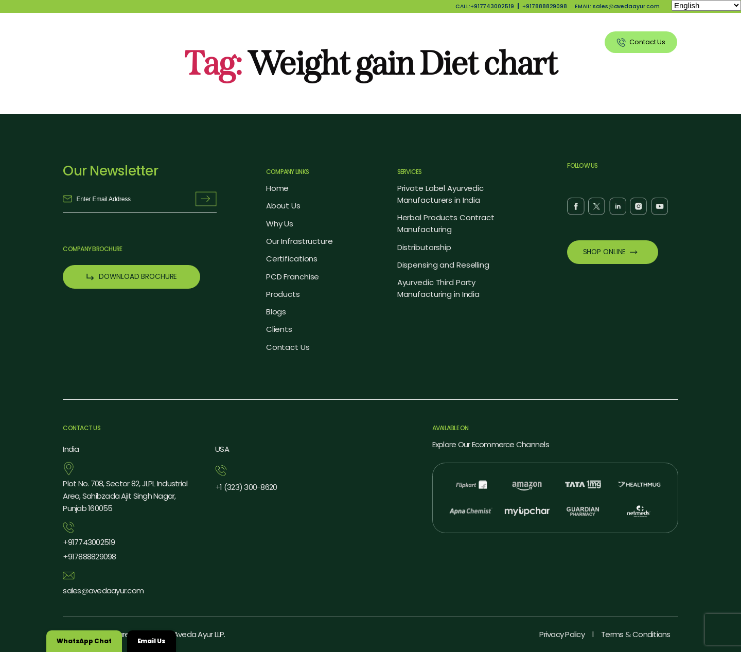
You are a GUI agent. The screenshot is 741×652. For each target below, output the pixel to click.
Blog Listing (521, 42)
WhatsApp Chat (84, 641)
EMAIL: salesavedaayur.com (617, 6)
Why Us (351, 42)
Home (277, 188)
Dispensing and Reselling (443, 264)
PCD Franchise (293, 276)
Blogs (276, 311)
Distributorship (424, 247)
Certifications (291, 258)
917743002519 (89, 542)
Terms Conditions (635, 634)
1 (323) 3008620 (246, 487)
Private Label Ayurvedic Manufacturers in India (440, 194)
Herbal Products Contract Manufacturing (446, 223)
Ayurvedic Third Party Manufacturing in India (438, 288)
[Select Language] (706, 5)
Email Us (151, 641)
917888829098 (544, 6)
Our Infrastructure (299, 241)
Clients (572, 42)
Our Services (459, 42)
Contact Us (288, 347)
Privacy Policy (561, 634)
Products (400, 42)
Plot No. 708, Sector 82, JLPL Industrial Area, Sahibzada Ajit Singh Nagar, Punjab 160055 (125, 496)
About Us (303, 42)
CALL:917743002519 (484, 6)
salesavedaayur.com (103, 591)
